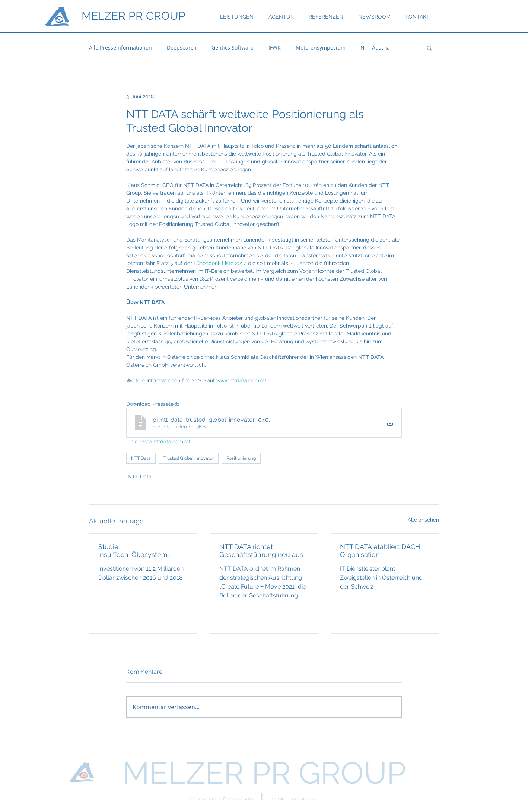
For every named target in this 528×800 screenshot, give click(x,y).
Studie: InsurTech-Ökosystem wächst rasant (133, 550)
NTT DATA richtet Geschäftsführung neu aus (261, 550)
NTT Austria (375, 47)
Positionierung (241, 458)
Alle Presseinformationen (120, 47)
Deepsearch (182, 47)
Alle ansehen (423, 520)
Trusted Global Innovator (188, 458)
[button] (429, 48)
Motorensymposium (321, 47)
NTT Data (141, 458)
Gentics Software (232, 47)
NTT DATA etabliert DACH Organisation (380, 550)
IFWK (274, 47)
